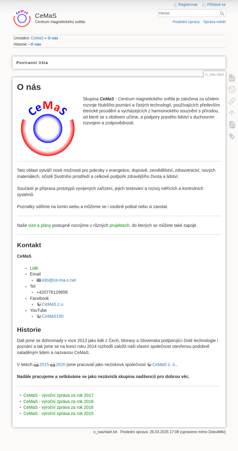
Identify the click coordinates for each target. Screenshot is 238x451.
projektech (119, 225)
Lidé (34, 268)
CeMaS (37, 38)
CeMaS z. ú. (164, 364)
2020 (60, 364)
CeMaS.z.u (52, 304)
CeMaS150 (53, 316)
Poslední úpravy (186, 22)
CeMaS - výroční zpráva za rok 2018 (58, 401)
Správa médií (214, 22)
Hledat (223, 13)
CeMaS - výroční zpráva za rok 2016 (58, 407)
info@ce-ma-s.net (59, 280)
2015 (44, 364)
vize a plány (39, 225)
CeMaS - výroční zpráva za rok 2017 (58, 395)
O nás (53, 38)
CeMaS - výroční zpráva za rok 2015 (58, 413)
